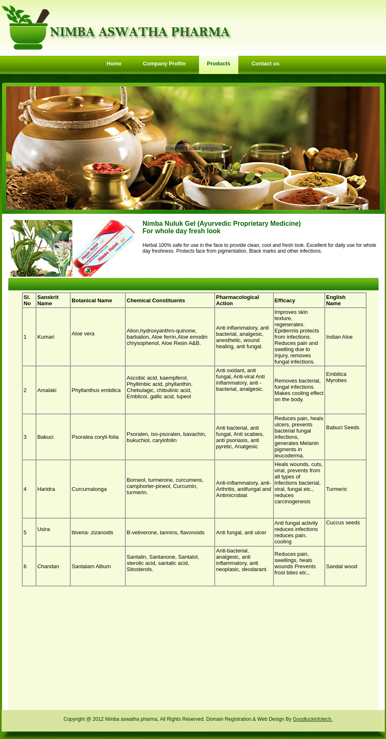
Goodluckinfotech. (313, 719)
